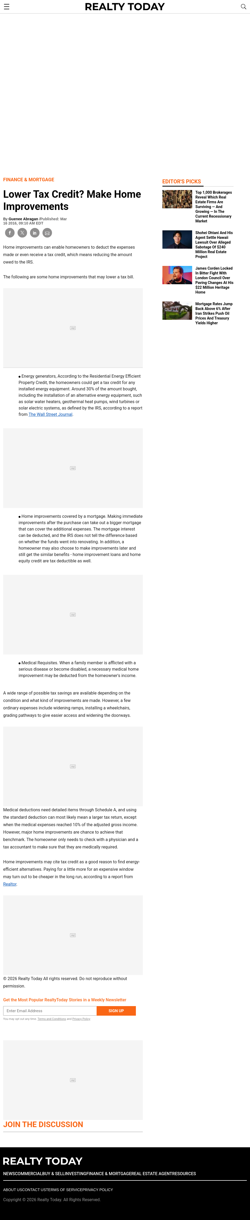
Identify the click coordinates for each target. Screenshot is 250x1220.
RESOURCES (184, 1173)
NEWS (9, 1173)
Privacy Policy (81, 1019)
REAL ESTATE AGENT (151, 1173)
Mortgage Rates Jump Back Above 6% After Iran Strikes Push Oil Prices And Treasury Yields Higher (213, 313)
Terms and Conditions (51, 1019)
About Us (12, 1190)
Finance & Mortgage (28, 179)
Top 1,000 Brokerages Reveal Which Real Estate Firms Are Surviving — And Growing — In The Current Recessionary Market (213, 206)
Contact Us (34, 1190)
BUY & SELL (53, 1173)
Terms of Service (64, 1190)
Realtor (9, 884)
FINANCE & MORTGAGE (108, 1173)
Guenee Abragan (23, 219)
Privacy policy (97, 1190)
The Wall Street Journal (50, 414)
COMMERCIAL (28, 1173)
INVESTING (75, 1173)
